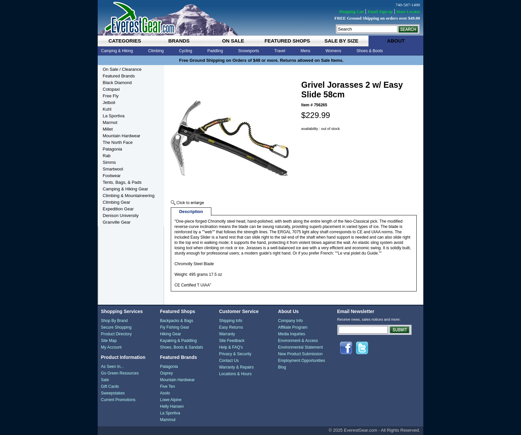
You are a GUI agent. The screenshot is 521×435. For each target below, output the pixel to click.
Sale (105, 380)
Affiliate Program (292, 327)
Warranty (227, 334)
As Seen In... (112, 366)
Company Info (290, 320)
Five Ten (167, 386)
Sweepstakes (113, 393)
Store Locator (408, 11)
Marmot (110, 122)
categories (124, 41)
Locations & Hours (235, 374)
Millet (108, 129)
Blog (282, 367)
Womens (333, 51)
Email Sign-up (379, 11)
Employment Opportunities (301, 360)
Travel (279, 51)
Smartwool (113, 168)
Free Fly (111, 95)
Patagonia (112, 149)
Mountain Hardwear (121, 135)
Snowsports (248, 51)
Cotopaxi (111, 89)
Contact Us (229, 360)
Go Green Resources (120, 373)
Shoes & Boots (370, 51)
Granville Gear (117, 222)
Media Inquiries (291, 334)
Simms (109, 162)
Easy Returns (231, 327)
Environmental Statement (300, 347)
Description (191, 211)
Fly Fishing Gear (174, 327)
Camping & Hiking (117, 51)
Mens (305, 51)
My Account (111, 347)
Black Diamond (117, 82)
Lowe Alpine (170, 399)
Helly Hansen (171, 406)
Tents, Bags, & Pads (122, 182)
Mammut (167, 419)
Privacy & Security (235, 354)
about (396, 41)
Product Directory (116, 334)
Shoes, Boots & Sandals (181, 347)
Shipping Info (230, 320)
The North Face (118, 142)
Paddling (215, 51)
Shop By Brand (114, 320)
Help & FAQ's (231, 347)
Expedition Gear (118, 208)
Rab (107, 155)
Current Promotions (118, 399)
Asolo (165, 393)
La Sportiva (114, 115)
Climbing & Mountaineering (129, 195)
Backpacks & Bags (176, 320)
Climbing (156, 51)
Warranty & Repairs (236, 367)
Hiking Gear (170, 334)
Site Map (109, 340)
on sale (233, 41)
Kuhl (107, 109)
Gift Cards (110, 386)
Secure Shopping (116, 327)
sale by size (341, 41)
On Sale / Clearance (122, 69)
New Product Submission (300, 354)
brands (178, 41)
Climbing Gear (116, 202)
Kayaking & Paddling (178, 340)
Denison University (121, 215)
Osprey (166, 373)
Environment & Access (298, 340)
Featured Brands (119, 75)
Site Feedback (232, 340)
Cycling (185, 51)
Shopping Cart (351, 11)
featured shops (287, 41)
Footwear (112, 175)
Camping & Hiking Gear (125, 188)
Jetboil (109, 102)
